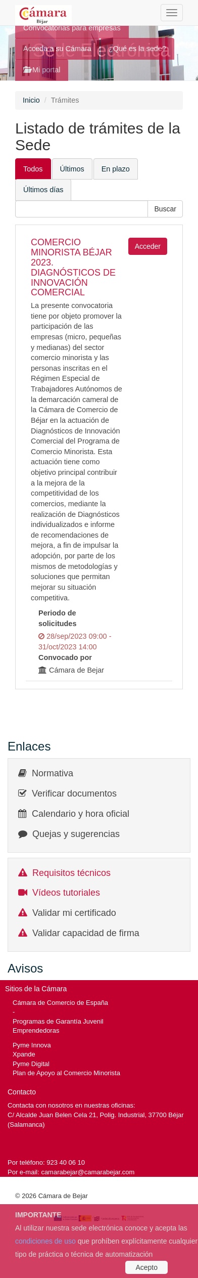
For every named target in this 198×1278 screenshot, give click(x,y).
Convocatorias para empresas (72, 28)
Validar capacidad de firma (85, 933)
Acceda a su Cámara (57, 49)
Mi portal (41, 70)
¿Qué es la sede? (137, 49)
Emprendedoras (36, 1030)
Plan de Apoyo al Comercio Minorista (66, 1073)
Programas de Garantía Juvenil (58, 1021)
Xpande (24, 1054)
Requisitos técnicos (71, 873)
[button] (165, 208)
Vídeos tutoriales (66, 893)
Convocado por (65, 657)
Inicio (31, 100)
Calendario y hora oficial (80, 814)
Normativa (52, 773)
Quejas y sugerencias (76, 834)
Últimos (72, 169)
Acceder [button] (148, 246)
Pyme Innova (32, 1045)
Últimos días (43, 190)
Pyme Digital (31, 1064)
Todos (33, 169)
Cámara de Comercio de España (60, 1002)
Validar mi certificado (74, 913)
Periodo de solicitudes (57, 618)
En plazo (116, 169)
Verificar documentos (74, 793)
